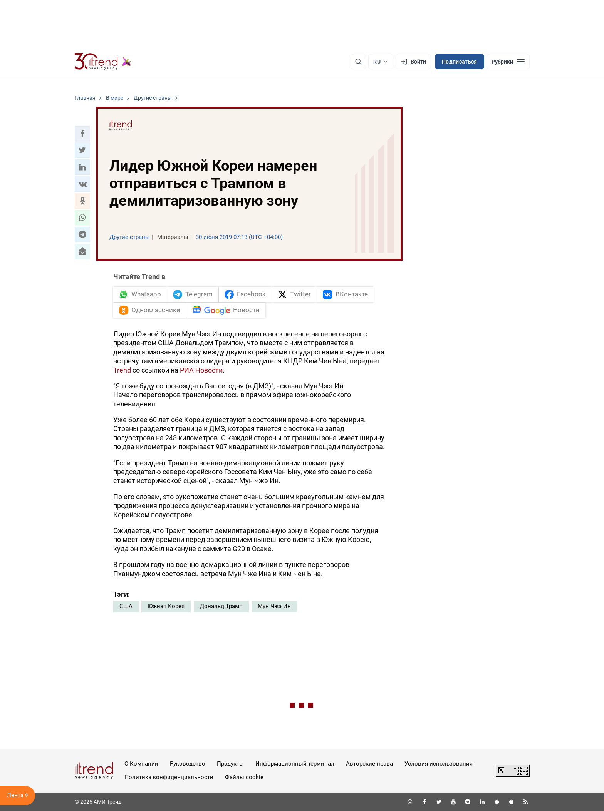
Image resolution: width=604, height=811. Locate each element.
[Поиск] (358, 61)
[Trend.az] (103, 61)
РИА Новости (201, 370)
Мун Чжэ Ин (274, 606)
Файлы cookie (244, 777)
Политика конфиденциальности (168, 777)
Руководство (187, 763)
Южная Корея (166, 606)
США (126, 606)
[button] (82, 134)
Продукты (230, 763)
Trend (122, 370)
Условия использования (438, 763)
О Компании (141, 763)
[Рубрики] (508, 61)
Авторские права (369, 763)
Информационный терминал (294, 763)
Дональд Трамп (221, 606)
